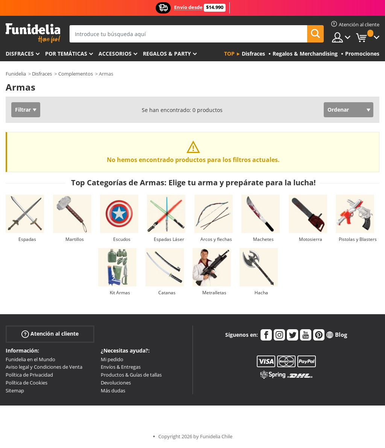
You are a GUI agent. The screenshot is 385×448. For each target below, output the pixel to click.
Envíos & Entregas (121, 366)
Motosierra (310, 239)
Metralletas (214, 292)
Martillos (74, 239)
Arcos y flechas (216, 239)
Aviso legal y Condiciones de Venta (44, 366)
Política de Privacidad (29, 374)
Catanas (167, 292)
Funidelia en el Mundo (30, 359)
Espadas (27, 239)
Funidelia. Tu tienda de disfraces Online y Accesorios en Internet (33, 33)
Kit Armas (120, 292)
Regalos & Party (167, 53)
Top (229, 53)
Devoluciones (116, 382)
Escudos (121, 239)
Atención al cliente (50, 334)
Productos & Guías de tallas (131, 374)
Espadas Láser (169, 239)
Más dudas (113, 390)
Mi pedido (112, 359)
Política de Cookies (26, 382)
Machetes (263, 239)
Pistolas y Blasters (358, 239)
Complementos (75, 73)
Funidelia (16, 73)
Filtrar (23, 109)
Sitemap (15, 390)
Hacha (261, 292)
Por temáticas (66, 53)
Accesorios (115, 53)
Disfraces (20, 53)
